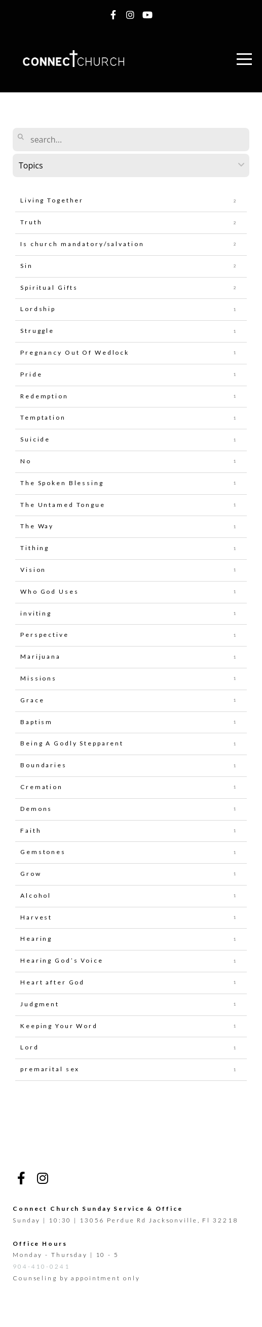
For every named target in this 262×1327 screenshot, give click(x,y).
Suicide (35, 439)
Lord (29, 1047)
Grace (32, 700)
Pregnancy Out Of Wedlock (74, 352)
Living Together (52, 200)
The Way (37, 526)
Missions (38, 678)
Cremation (41, 787)
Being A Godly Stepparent (72, 743)
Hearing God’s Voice (61, 960)
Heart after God (52, 982)
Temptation (43, 417)
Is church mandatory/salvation (82, 244)
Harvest (36, 917)
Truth (31, 222)
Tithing (34, 548)
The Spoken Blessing (62, 483)
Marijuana (40, 656)
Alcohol (35, 895)
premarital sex (50, 1069)
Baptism (36, 722)
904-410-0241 (41, 1266)
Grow (31, 873)
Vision (33, 569)
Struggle (37, 330)
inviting (36, 613)
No (25, 461)
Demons (36, 808)
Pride (31, 374)
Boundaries (43, 765)
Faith (30, 830)
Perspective (44, 634)
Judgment (39, 1004)
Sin (26, 265)
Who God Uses (49, 591)
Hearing (36, 938)
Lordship (38, 309)
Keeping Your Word (59, 1026)
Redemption (44, 396)
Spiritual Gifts (49, 287)
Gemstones (43, 852)
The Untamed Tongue (62, 504)
